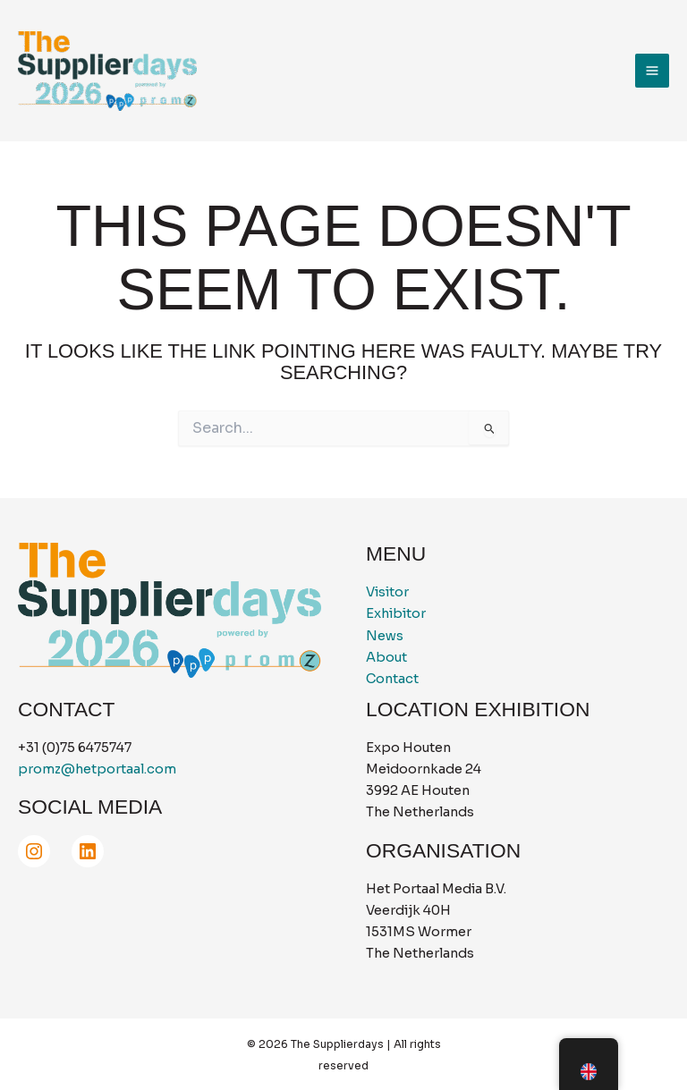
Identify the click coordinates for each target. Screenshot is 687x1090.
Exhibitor (396, 613)
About (386, 657)
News (384, 636)
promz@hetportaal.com (97, 769)
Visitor (387, 592)
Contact (392, 679)
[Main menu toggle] (652, 71)
